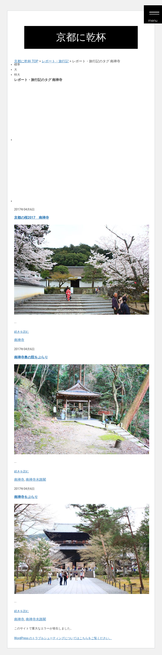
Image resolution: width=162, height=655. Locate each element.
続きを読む (21, 331)
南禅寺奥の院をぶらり (31, 357)
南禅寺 (19, 340)
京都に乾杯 (81, 37)
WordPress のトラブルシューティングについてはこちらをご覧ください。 (63, 638)
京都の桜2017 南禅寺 (31, 218)
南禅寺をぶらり (26, 497)
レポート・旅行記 (55, 61)
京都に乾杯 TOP (26, 61)
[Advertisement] (81, 111)
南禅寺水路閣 (36, 480)
